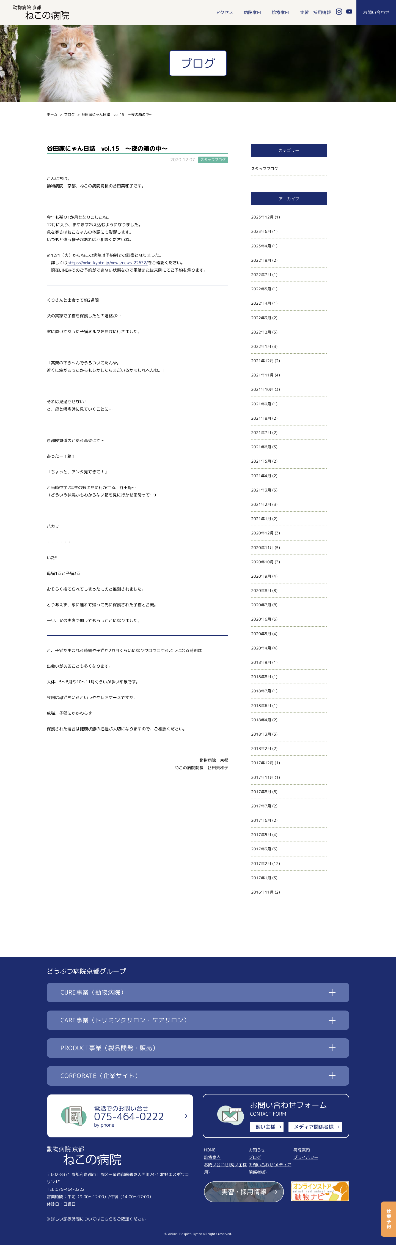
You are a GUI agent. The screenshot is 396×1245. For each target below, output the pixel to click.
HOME (210, 1150)
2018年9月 (261, 662)
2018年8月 (261, 676)
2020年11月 (262, 547)
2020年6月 (261, 619)
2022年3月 (261, 317)
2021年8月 (261, 418)
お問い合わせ (376, 12)
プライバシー (305, 1157)
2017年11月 (262, 777)
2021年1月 (261, 518)
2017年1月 (261, 877)
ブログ (69, 114)
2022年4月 (261, 303)
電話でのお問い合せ (129, 1116)
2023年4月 (261, 246)
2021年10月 (262, 389)
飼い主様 (265, 1126)
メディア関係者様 (314, 1126)
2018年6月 (261, 705)
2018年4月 (261, 719)
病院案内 (252, 12)
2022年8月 (261, 260)
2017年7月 (261, 806)
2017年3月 (261, 848)
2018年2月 (261, 748)
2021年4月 (261, 475)
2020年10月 (262, 561)
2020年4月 (261, 648)
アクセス (224, 12)
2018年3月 (261, 734)
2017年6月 (261, 820)
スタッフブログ (264, 168)
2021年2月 (261, 504)
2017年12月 (262, 762)
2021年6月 (261, 446)
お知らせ (257, 1150)
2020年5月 (261, 633)
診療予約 (389, 1219)
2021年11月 (262, 375)
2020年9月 (261, 576)
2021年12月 (262, 360)
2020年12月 (262, 533)
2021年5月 (261, 461)
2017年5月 (261, 834)
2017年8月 (261, 791)
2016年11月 (262, 892)
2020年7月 (261, 604)
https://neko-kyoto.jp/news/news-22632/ (107, 263)
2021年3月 (261, 490)
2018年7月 (261, 691)
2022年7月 (261, 274)
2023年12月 (262, 217)
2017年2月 (261, 863)
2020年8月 (261, 590)
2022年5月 (261, 288)
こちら (106, 1219)
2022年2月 (261, 332)
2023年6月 (261, 231)
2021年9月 (261, 403)
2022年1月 (261, 346)
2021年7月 (261, 432)
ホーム (52, 114)
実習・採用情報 (315, 12)
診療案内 (280, 12)
